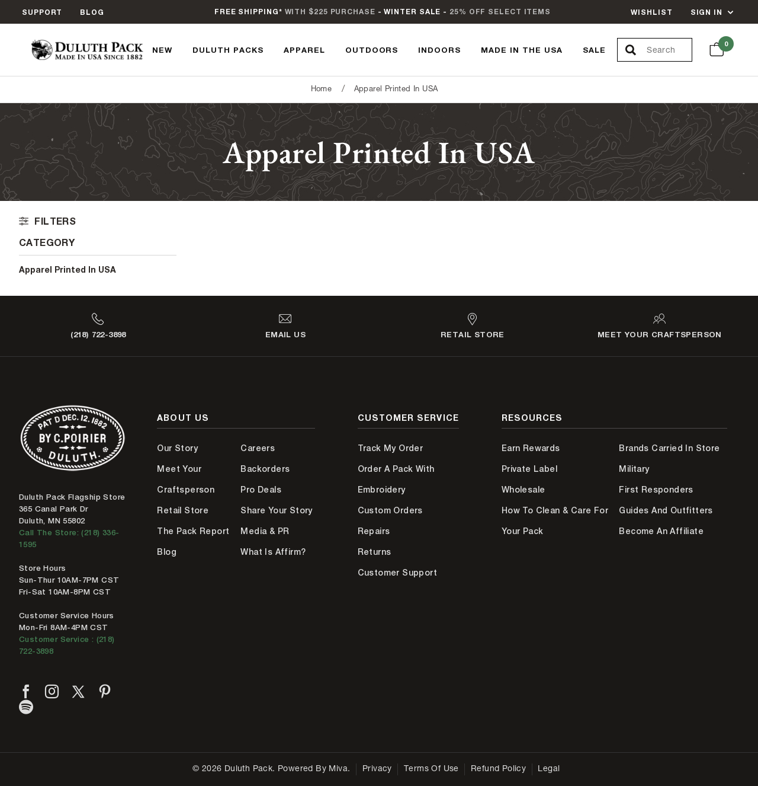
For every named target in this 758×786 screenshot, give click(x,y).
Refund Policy (498, 769)
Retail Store (182, 510)
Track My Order (390, 448)
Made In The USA (522, 50)
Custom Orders (390, 510)
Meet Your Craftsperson (185, 479)
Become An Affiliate (661, 531)
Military (634, 469)
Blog (92, 12)
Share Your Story (276, 510)
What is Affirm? (273, 552)
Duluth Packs (228, 50)
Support (42, 12)
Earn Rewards (531, 448)
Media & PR (264, 531)
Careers (257, 448)
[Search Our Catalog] (669, 50)
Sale (594, 50)
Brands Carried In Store (669, 448)
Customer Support (397, 572)
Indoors (439, 50)
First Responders (656, 489)
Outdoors (372, 50)
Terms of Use (431, 769)
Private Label (529, 469)
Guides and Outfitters (665, 510)
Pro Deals (260, 489)
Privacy (377, 769)
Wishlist (651, 12)
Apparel (304, 50)
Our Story (177, 448)
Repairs (374, 531)
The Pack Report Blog (193, 541)
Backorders (265, 469)
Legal (549, 769)
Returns (374, 552)
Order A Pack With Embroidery (396, 479)
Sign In (706, 12)
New (162, 50)
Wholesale (523, 489)
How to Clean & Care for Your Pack (555, 521)
